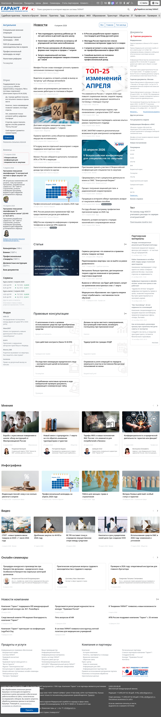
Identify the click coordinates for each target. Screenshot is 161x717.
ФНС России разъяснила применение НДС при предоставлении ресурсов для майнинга (54, 213)
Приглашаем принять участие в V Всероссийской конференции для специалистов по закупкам (103, 168)
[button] (146, 9)
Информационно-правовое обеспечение (16, 650)
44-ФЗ (132, 154)
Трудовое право (90, 354)
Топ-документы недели (139, 120)
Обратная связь (89, 659)
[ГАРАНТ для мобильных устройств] (101, 3)
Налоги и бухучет (30, 15)
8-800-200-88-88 (115, 686)
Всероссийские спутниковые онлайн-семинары (20, 671)
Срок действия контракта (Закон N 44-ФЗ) (53, 342)
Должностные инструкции (15, 264)
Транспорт (112, 15)
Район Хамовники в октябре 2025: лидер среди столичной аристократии (143, 261)
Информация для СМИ (91, 666)
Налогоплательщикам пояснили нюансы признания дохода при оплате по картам (56, 168)
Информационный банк (51, 652)
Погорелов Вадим (59, 449)
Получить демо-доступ (50, 659)
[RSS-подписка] (132, 3)
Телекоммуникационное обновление (56, 662)
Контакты (125, 659)
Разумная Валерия (19, 449)
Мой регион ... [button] (134, 112)
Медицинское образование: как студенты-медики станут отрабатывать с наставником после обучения (104, 295)
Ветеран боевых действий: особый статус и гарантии (138, 495)
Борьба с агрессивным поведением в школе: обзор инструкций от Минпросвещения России (19, 438)
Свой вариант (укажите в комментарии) (14, 131)
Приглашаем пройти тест (141, 222)
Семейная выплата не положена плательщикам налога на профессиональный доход (99, 57)
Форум (7, 312)
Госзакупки (8, 63)
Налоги (86, 334)
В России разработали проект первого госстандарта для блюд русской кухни (101, 35)
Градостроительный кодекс (139, 181)
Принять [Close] (29, 710)
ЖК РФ (132, 192)
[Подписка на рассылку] (98, 3)
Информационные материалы (53, 655)
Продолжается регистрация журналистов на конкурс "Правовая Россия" (74, 607)
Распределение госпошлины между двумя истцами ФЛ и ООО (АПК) (15, 321)
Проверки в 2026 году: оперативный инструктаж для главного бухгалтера (134, 567)
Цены (38, 3)
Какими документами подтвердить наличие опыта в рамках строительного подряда (104, 121)
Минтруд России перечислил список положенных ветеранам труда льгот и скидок (104, 42)
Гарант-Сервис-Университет (48, 712)
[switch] (33, 9)
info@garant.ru (69, 708)
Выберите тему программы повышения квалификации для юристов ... (14, 239)
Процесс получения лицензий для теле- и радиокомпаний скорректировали (100, 189)
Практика (53, 15)
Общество (124, 15)
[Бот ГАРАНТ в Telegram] (120, 3)
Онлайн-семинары (14, 557)
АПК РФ (132, 162)
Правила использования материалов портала (99, 671)
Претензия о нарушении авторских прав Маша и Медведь (15, 344)
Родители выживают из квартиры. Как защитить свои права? (16, 354)
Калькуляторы (12, 248)
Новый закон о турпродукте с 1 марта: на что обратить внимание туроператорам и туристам (60, 438)
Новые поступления (138, 143)
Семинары (55, 3)
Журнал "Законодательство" (13, 666)
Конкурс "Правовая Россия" (132, 657)
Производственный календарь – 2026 (12, 38)
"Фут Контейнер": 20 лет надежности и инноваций (142, 306)
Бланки (10, 252)
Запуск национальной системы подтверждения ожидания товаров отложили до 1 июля (58, 57)
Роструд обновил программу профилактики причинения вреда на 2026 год (101, 210)
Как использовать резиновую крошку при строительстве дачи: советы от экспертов (145, 326)
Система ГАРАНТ (8, 655)
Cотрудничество (128, 655)
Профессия (140, 15)
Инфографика (11, 465)
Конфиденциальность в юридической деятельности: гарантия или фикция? (140, 436)
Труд (62, 15)
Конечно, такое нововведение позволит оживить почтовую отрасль (16, 107)
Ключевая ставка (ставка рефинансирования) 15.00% (13, 304)
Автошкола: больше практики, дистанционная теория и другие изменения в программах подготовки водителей (102, 273)
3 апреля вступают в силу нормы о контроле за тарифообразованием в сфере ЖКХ (104, 49)
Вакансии (17, 3)
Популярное (135, 147)
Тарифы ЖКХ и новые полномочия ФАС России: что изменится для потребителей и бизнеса (99, 438)
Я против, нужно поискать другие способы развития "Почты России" (15, 124)
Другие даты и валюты (11, 300)
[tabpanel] (80, 45)
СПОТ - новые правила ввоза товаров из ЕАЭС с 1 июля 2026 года (15, 538)
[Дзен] (109, 3)
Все (102, 25)
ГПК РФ (132, 177)
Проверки (152, 15)
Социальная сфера (75, 15)
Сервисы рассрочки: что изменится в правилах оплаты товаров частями (103, 252)
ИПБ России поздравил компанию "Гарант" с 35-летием (133, 617)
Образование (99, 15)
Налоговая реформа (12, 58)
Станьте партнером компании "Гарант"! (137, 652)
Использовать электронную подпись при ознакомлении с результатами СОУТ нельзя (101, 111)
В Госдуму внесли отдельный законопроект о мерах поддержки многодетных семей (56, 147)
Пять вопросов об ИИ (64, 617)
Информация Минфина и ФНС (142, 124)
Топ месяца (121, 25)
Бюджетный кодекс (136, 169)
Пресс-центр (86, 662)
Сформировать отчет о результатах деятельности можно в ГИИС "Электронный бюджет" (103, 179)
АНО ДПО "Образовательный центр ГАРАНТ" (58, 664)
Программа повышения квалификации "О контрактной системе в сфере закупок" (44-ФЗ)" (15, 174)
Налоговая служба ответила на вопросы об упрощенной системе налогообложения (57, 42)
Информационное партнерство (95, 669)
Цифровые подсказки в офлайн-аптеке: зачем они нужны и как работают (144, 283)
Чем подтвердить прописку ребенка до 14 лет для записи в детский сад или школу (57, 35)
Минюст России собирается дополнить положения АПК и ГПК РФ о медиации (55, 158)
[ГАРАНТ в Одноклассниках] (124, 3)
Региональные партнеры (131, 650)
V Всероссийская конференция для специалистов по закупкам (14, 159)
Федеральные (135, 40)
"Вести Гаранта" (8, 664)
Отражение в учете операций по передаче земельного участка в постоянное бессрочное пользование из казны (104, 364)
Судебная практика (10, 15)
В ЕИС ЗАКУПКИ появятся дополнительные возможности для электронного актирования (101, 132)
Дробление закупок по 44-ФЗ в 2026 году (47, 536)
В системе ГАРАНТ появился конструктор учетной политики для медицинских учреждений (77, 630)
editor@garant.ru (146, 693)
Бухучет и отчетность (43, 334)
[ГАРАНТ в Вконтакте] (105, 3)
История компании (90, 652)
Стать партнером (70, 3)
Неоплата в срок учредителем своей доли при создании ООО (112, 536)
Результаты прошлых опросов (14, 142)
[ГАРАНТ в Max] (112, 3)
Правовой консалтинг (10, 657)
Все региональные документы (151, 112)
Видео (5, 511)
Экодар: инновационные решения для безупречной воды (144, 243)
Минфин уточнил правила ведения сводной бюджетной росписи (144, 138)
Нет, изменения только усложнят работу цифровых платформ (15, 116)
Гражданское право (42, 354)
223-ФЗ (132, 150)
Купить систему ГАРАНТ (50, 657)
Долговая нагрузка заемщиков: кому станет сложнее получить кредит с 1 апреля (53, 126)
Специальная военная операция (13, 31)
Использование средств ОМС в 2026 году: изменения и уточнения (144, 538)
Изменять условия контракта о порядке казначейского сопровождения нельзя (99, 221)
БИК (131, 166)
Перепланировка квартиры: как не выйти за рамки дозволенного (104, 262)
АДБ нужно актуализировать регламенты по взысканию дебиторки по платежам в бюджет (53, 89)
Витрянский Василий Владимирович (26, 579)
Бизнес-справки (136, 199)
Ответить (9, 137)
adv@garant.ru (149, 697)
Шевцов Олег (97, 449)
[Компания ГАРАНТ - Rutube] (128, 3)
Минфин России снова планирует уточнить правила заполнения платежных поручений (56, 68)
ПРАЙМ (5, 659)
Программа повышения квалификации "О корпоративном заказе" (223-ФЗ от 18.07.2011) (15, 212)
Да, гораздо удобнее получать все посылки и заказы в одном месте (17, 99)
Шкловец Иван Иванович (75, 579)
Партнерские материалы (139, 237)
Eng (155, 3)
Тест (132, 207)
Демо (45, 3)
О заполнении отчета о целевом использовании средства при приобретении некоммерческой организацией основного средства (55, 325)
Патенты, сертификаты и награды (95, 655)
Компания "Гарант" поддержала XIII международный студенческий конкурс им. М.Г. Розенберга (25, 607)
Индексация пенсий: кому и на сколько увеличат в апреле (19, 495)
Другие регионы (136, 115)
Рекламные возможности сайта (121, 699)
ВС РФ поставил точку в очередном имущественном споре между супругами (78, 538)
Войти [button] (143, 3)
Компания (6, 3)
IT (132, 15)
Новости (40, 25)
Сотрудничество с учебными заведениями (58, 666)
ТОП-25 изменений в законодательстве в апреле (15, 45)
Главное (109, 25)
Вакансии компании (90, 657)
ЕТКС (131, 188)
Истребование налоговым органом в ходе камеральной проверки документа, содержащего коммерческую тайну (54, 383)
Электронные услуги (10, 673)
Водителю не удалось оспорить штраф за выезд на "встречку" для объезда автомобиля (56, 79)
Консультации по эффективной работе (17, 669)
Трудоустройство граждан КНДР (98, 342)
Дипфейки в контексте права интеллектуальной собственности (51, 268)
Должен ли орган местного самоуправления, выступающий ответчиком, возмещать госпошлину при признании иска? (104, 324)
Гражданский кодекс (136, 185)
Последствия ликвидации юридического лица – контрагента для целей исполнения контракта (55, 364)
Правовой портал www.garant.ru (14, 662)
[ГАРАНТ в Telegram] (116, 3)
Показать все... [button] (134, 195)
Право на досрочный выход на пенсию (14, 363)
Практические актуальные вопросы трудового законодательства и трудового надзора (77, 567)
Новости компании (90, 664)
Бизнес (43, 15)
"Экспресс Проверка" (10, 676)
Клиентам (85, 3)
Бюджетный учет (52, 94)
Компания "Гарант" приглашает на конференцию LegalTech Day (23, 630)
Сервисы (8, 277)
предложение (8, 86)
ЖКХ (88, 15)
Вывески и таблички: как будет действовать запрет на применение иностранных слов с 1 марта (104, 284)
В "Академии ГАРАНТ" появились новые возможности (132, 606)
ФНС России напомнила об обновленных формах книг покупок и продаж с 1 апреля (57, 49)
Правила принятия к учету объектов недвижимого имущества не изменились (55, 137)
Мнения (7, 405)
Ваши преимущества (49, 650)
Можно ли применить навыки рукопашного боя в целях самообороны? (14, 333)
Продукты (29, 3)
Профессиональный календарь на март (12, 52)
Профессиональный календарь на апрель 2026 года (56, 204)
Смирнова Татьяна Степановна (131, 579)
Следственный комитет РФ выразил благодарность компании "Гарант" (24, 618)
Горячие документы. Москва (141, 79)
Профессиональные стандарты (12, 257)
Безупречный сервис (10, 652)
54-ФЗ (132, 158)
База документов (11, 270)
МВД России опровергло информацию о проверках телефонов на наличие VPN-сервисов (56, 223)
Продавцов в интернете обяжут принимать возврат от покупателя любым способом (104, 200)
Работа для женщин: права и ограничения (95, 495)
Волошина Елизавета (140, 449)
